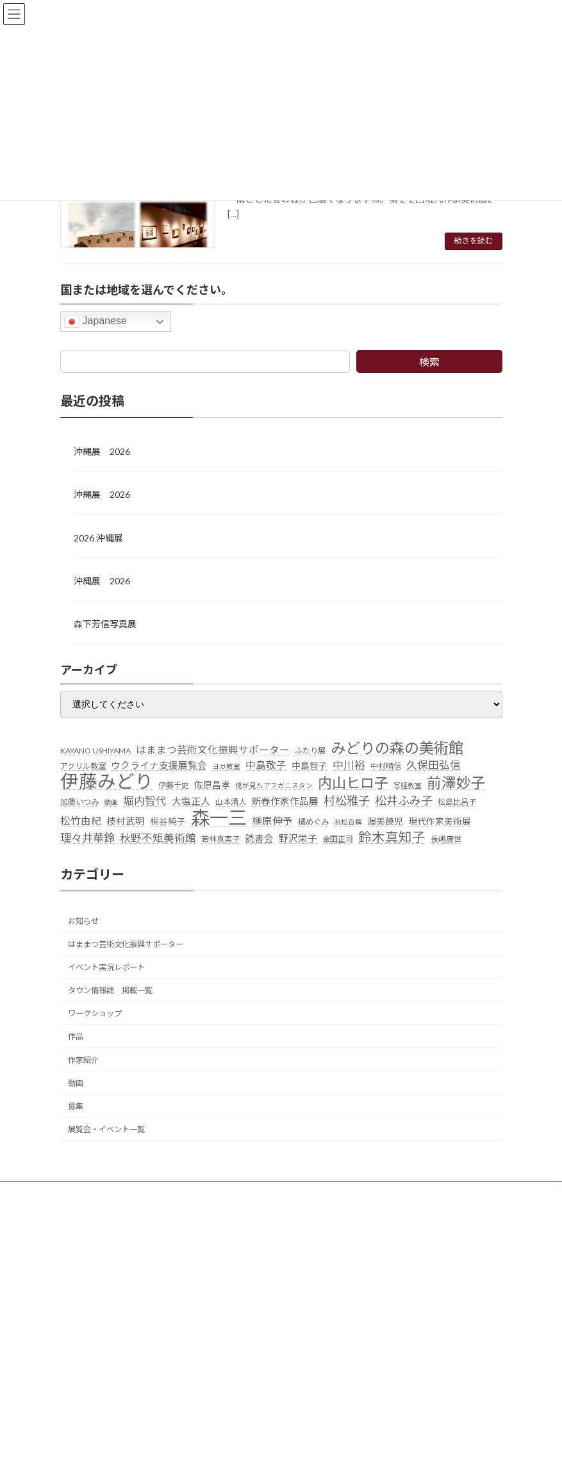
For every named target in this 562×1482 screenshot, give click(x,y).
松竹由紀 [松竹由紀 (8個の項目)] (80, 821)
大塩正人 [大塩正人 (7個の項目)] (191, 801)
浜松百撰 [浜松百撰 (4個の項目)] (348, 822)
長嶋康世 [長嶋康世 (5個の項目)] (446, 839)
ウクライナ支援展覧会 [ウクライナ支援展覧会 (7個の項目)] (159, 765)
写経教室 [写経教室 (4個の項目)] (407, 785)
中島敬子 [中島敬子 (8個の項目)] (265, 765)
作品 (75, 1036)
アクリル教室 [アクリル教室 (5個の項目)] (83, 766)
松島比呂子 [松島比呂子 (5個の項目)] (457, 802)
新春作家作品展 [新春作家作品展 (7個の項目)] (284, 801)
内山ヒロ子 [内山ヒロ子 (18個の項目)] (353, 783)
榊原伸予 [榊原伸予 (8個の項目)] (272, 821)
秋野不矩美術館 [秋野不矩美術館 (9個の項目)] (158, 838)
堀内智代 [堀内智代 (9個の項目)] (145, 801)
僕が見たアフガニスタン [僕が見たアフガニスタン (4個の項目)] (274, 785)
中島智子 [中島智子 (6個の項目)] (309, 766)
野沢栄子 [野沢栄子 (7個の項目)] (298, 838)
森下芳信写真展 (105, 623)
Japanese (95, 321)
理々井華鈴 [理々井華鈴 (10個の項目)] (87, 837)
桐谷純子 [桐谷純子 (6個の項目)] (168, 821)
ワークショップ (95, 1013)
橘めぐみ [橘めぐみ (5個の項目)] (313, 822)
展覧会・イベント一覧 (106, 1129)
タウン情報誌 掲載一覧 (110, 990)
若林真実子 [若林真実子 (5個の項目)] (220, 839)
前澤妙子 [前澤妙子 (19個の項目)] (456, 783)
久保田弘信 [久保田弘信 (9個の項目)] (433, 765)
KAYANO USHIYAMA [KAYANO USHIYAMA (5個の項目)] (95, 750)
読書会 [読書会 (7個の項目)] (259, 838)
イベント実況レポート (106, 967)
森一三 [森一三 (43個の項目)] (219, 817)
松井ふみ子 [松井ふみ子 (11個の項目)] (404, 800)
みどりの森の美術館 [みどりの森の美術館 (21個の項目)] (397, 748)
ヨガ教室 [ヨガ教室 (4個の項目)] (226, 766)
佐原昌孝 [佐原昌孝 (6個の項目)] (212, 785)
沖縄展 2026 (102, 451)
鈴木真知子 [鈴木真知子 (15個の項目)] (392, 837)
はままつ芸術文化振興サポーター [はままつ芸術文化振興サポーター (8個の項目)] (213, 749)
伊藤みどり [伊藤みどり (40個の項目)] (106, 781)
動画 (75, 1083)
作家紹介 (83, 1060)
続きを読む (473, 240)
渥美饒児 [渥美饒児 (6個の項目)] (385, 821)
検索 (429, 362)
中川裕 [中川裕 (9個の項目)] (349, 765)
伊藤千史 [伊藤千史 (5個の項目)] (173, 785)
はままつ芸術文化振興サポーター (125, 944)
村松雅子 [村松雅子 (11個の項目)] (347, 800)
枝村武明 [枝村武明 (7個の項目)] (125, 821)
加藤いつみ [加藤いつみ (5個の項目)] (79, 802)
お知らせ (83, 921)
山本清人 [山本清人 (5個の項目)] (230, 802)
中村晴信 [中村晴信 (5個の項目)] (385, 766)
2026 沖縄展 (98, 537)
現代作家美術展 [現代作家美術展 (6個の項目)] (439, 821)
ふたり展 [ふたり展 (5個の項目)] (310, 750)
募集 (75, 1106)
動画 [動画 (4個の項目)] (111, 802)
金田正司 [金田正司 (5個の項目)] (337, 839)
